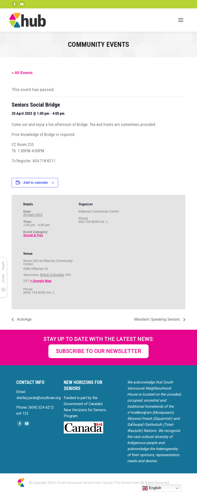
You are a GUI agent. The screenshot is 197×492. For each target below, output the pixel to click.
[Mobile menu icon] (180, 20)
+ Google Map (40, 281)
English (151, 488)
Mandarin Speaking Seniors (157, 319)
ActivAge (24, 319)
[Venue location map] (103, 276)
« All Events (22, 73)
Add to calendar (35, 182)
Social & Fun (33, 235)
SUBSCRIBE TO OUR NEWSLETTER (98, 351)
